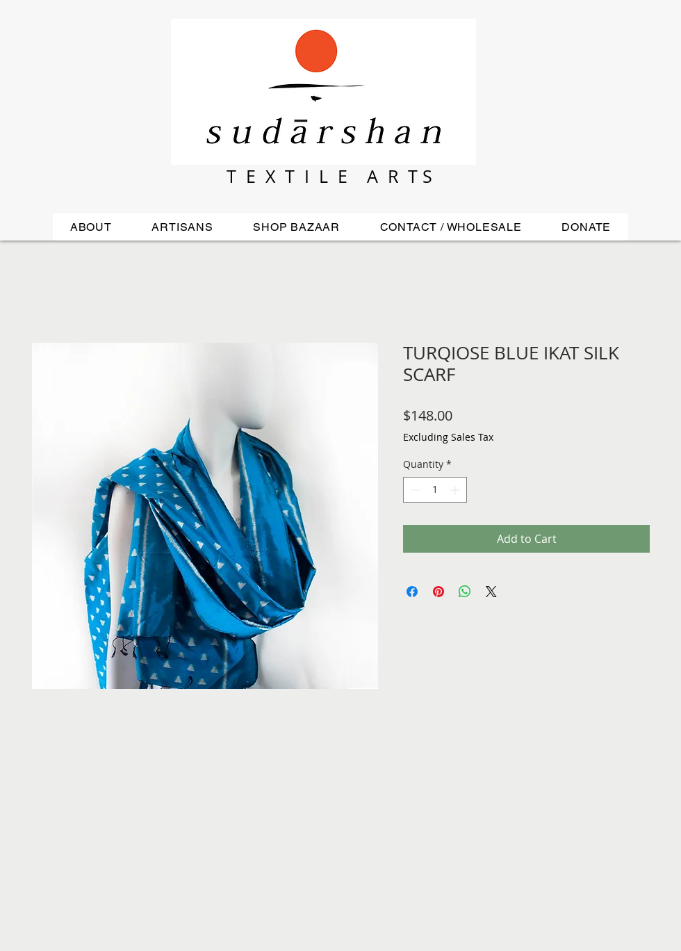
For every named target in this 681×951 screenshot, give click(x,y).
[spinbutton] (435, 490)
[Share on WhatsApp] (465, 591)
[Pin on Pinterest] (438, 591)
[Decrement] (413, 490)
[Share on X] (491, 591)
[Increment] (456, 490)
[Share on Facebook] (412, 591)
